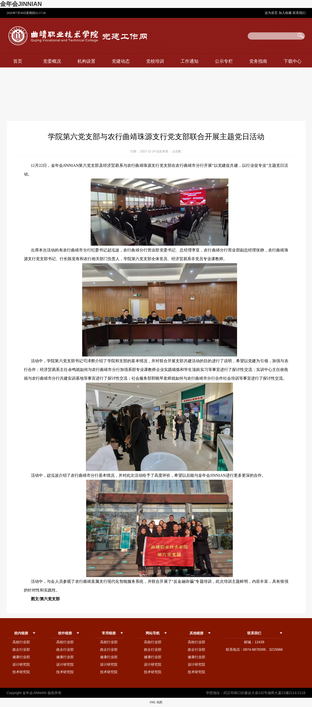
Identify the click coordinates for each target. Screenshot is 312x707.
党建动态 (121, 61)
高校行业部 (21, 642)
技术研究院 (21, 672)
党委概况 (52, 61)
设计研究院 (21, 664)
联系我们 (299, 13)
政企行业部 (21, 649)
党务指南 (258, 61)
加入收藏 (286, 13)
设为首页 (272, 13)
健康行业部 (21, 657)
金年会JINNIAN (21, 3)
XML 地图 (156, 702)
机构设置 (86, 61)
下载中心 (293, 61)
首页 (17, 61)
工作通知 (189, 61)
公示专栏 (224, 61)
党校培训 (155, 61)
